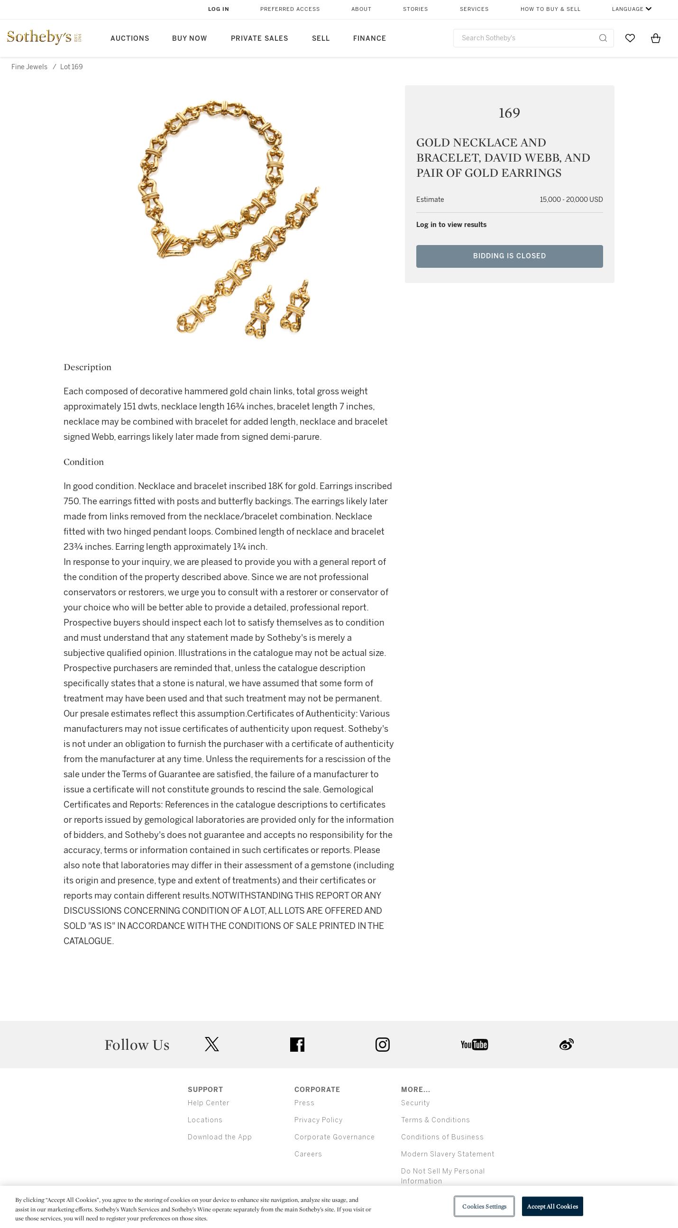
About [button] (361, 9)
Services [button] (474, 9)
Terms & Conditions (435, 1120)
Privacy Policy (318, 1120)
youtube (474, 1044)
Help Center (208, 1103)
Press (304, 1103)
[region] (339, 1207)
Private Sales (259, 39)
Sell (321, 39)
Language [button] (628, 9)
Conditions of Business (442, 1137)
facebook (297, 1044)
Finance (369, 39)
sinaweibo (566, 1044)
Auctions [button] (129, 39)
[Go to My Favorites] (630, 37)
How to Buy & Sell (551, 9)
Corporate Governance (334, 1137)
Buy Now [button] (189, 39)
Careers (308, 1154)
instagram (383, 1044)
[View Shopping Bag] (655, 37)
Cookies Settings (484, 1206)
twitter (212, 1044)
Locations (205, 1120)
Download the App (220, 1137)
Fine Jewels (29, 67)
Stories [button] (415, 9)
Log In (218, 9)
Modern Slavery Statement (448, 1154)
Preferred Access (290, 9)
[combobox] (533, 38)
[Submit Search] (603, 38)
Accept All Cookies (552, 1206)
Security (415, 1103)
